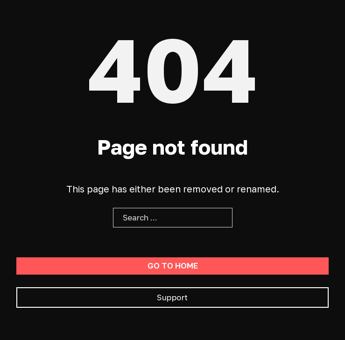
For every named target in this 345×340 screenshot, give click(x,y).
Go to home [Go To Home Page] (173, 265)
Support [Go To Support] (172, 297)
